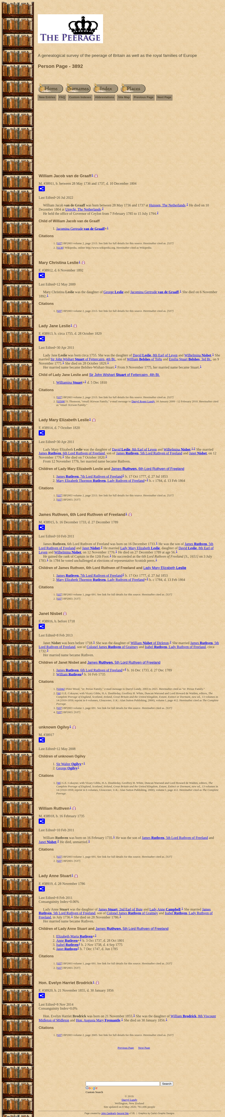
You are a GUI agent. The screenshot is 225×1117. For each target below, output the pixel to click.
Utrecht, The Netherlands (83, 209)
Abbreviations (104, 97)
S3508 (60, 401)
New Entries (47, 97)
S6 (58, 693)
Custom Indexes (80, 97)
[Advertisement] (129, 139)
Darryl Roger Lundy (142, 401)
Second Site (123, 1113)
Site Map (124, 97)
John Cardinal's (108, 1113)
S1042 (60, 688)
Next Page (164, 97)
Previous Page (144, 97)
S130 (60, 247)
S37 (59, 243)
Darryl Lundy (129, 1099)
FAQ (62, 97)
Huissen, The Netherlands (167, 205)
